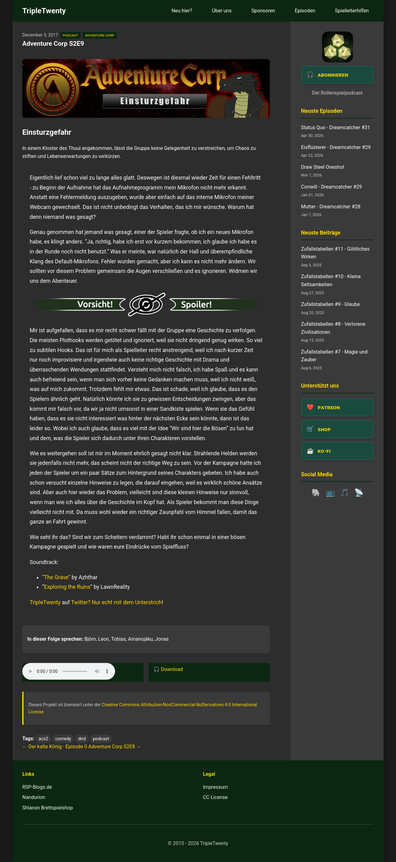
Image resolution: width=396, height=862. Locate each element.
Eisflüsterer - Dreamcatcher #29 (336, 147)
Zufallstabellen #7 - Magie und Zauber (334, 356)
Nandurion (33, 797)
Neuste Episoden (321, 111)
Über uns (221, 11)
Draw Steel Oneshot (322, 167)
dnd (82, 738)
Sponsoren (263, 11)
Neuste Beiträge (320, 233)
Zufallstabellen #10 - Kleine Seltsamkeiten (331, 280)
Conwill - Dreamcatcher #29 (331, 187)
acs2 (43, 738)
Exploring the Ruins (67, 587)
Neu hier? (181, 11)
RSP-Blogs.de (37, 787)
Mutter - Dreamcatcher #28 (330, 207)
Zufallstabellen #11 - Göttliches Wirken (335, 253)
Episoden (305, 11)
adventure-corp (99, 35)
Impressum (215, 787)
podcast (70, 35)
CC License (215, 797)
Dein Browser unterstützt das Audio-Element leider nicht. (68, 671)
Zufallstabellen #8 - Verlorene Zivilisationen (333, 328)
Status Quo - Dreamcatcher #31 (335, 127)
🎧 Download (168, 669)
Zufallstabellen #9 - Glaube (330, 304)
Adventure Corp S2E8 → (114, 746)
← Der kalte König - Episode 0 (54, 746)
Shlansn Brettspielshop (47, 808)
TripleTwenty (44, 10)
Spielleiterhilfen (352, 11)
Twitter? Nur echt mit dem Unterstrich (116, 602)
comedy (63, 738)
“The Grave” (56, 577)
